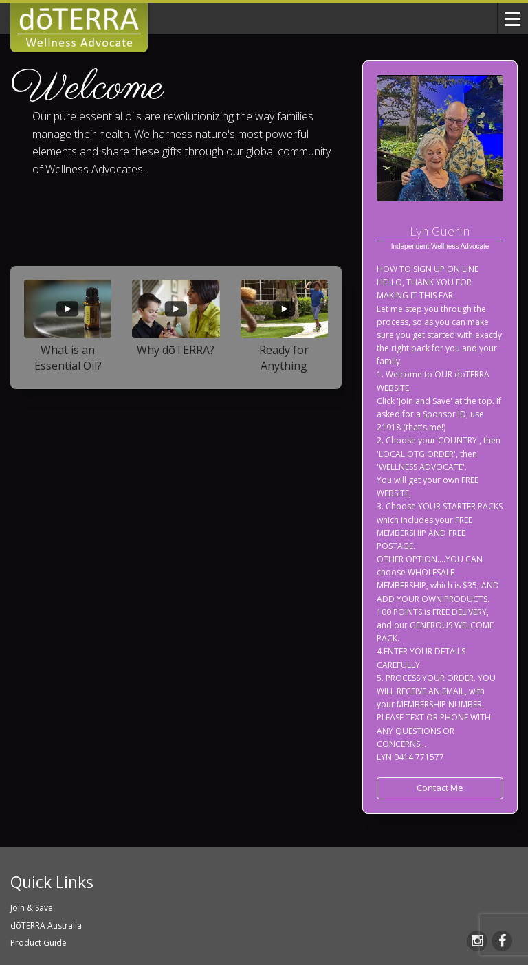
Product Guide (38, 943)
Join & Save (31, 907)
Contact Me (440, 787)
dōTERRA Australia (46, 925)
